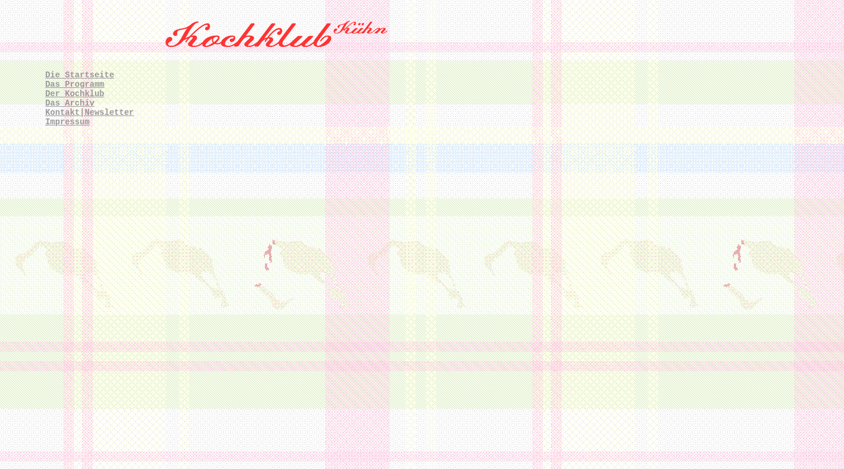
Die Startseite (79, 75)
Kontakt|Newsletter (89, 112)
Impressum (67, 122)
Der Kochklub (74, 93)
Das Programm (74, 84)
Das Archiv (69, 103)
